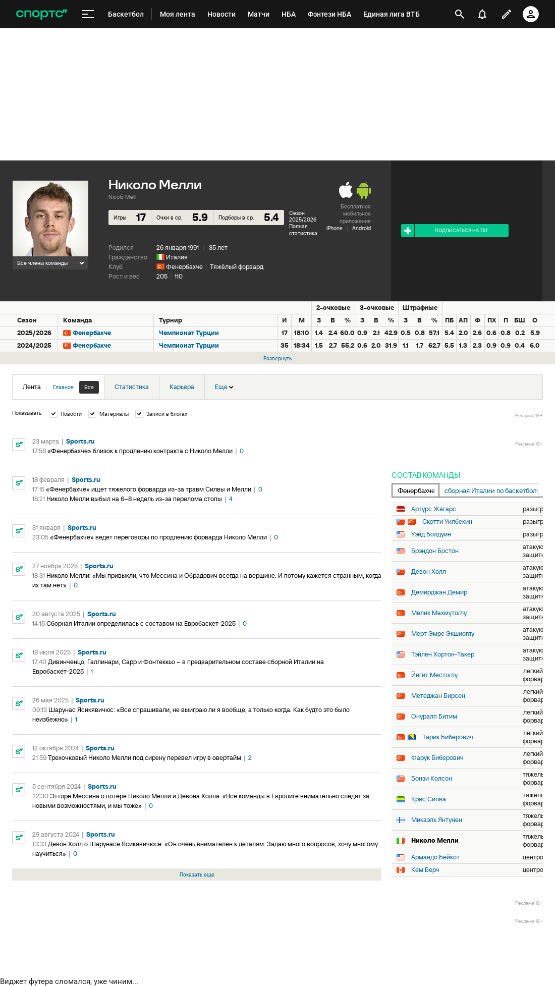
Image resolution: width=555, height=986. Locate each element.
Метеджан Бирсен (438, 696)
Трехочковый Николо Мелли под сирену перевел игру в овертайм (144, 757)
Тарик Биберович (447, 737)
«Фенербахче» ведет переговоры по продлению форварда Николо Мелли (158, 537)
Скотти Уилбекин (447, 522)
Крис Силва (428, 799)
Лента (61, 387)
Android (361, 228)
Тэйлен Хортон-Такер (442, 654)
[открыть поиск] (459, 14)
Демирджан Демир (439, 592)
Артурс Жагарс (433, 509)
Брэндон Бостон (435, 551)
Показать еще (197, 874)
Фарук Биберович (437, 758)
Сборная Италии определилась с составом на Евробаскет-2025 (141, 623)
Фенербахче (184, 266)
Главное (63, 387)
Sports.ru (80, 441)
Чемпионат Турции (189, 332)
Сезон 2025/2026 (302, 216)
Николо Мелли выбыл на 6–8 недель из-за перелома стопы (134, 499)
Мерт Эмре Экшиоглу (442, 634)
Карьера (182, 386)
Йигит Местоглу (434, 675)
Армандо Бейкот (435, 857)
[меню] (88, 14)
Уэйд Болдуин (431, 534)
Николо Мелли (435, 841)
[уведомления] (482, 14)
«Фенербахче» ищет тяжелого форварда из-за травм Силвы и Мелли (148, 489)
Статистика (132, 386)
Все (89, 387)
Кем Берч (425, 870)
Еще (224, 386)
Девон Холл (428, 572)
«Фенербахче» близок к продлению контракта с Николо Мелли (140, 451)
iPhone (334, 228)
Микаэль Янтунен (436, 820)
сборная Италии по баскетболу (492, 490)
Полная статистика (303, 229)
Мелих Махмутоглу (439, 613)
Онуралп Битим (434, 717)
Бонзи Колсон (431, 779)
